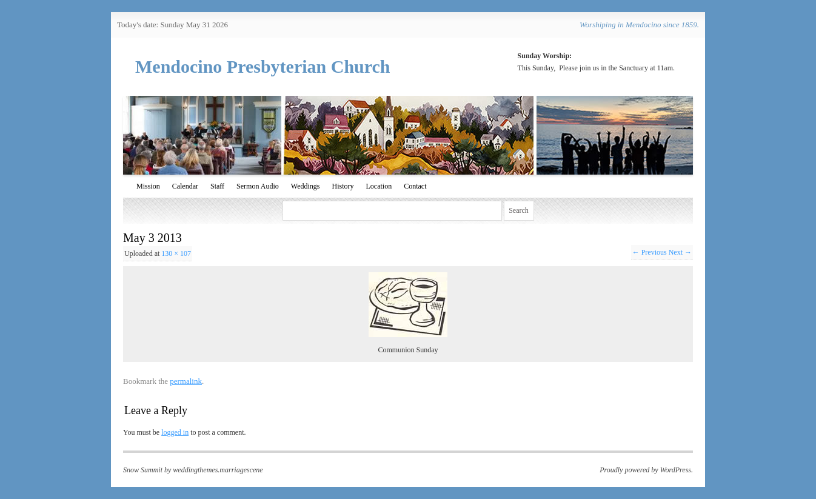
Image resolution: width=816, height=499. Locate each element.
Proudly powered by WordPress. (646, 470)
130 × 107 (176, 253)
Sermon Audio (257, 186)
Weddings (305, 186)
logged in (175, 432)
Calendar (185, 186)
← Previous (649, 252)
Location (379, 186)
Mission (148, 186)
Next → (680, 252)
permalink (186, 381)
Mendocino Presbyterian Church (262, 66)
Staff (217, 186)
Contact (415, 186)
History (342, 186)
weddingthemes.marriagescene (218, 470)
